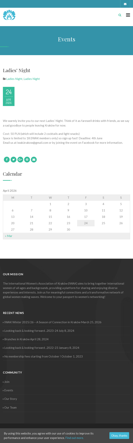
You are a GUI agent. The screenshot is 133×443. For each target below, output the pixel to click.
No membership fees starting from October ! (32, 356)
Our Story (10, 398)
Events (8, 390)
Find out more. (74, 438)
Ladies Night (14, 78)
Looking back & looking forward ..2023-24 (30, 330)
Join (6, 381)
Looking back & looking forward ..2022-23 (30, 347)
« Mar (8, 236)
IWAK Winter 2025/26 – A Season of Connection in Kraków (41, 322)
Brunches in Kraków (16, 339)
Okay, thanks (119, 435)
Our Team (10, 407)
